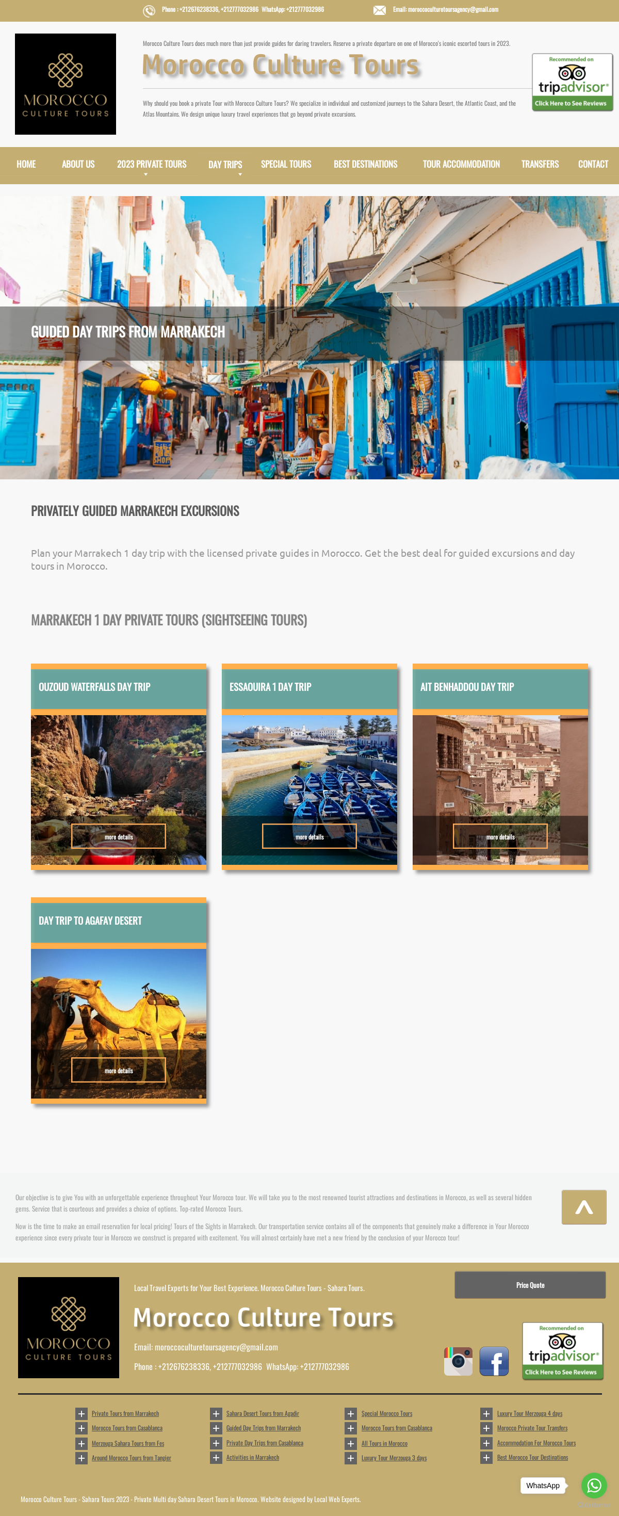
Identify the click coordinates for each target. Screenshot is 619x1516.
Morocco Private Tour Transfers (532, 1427)
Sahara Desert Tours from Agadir (262, 1413)
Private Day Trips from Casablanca (264, 1442)
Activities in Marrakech (252, 1457)
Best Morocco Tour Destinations (532, 1457)
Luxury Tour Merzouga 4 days (529, 1413)
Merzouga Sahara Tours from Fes (128, 1443)
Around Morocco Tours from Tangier (131, 1457)
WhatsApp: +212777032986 (307, 1366)
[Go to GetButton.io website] (594, 1505)
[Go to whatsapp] (594, 1485)
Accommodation (536, 1442)
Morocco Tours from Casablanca (127, 1427)
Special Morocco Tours (387, 1413)
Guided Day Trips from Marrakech (263, 1427)
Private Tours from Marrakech (125, 1413)
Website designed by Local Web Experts (310, 1499)
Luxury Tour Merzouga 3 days (394, 1457)
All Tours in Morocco (385, 1443)
